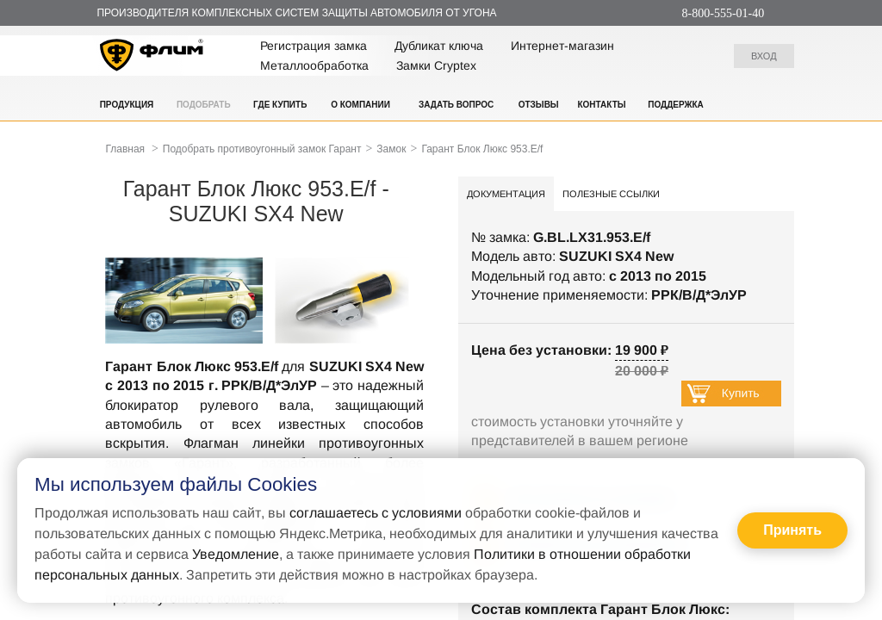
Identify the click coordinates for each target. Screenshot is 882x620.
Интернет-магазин (562, 46)
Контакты (601, 104)
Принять (792, 530)
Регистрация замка (313, 46)
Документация (506, 194)
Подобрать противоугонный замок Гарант (262, 149)
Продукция (127, 104)
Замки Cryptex (436, 65)
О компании (360, 104)
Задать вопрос (456, 104)
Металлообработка (314, 65)
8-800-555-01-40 (723, 13)
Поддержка (676, 104)
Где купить (280, 104)
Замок (391, 149)
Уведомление (235, 554)
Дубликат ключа (438, 46)
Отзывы (539, 104)
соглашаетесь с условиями (375, 512)
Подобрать (204, 104)
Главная (125, 149)
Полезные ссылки (611, 194)
